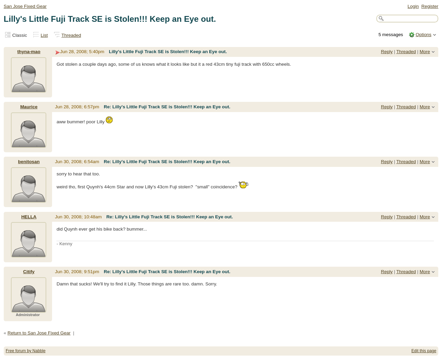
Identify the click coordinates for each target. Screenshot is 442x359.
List (44, 35)
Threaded (71, 35)
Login (413, 6)
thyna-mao (28, 51)
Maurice (28, 106)
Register (429, 6)
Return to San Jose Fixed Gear (38, 332)
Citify (29, 271)
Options (423, 34)
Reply (387, 51)
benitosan (28, 161)
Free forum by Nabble (26, 350)
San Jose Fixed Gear (25, 6)
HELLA (28, 216)
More (425, 51)
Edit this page (423, 350)
